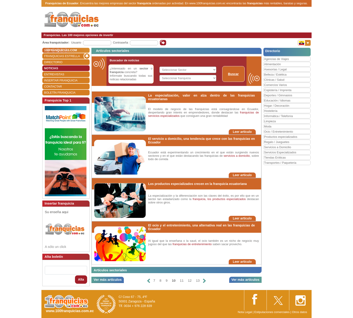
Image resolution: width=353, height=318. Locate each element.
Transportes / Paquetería (280, 162)
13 (198, 280)
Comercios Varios (275, 85)
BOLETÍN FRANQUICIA (59, 92)
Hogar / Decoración (276, 105)
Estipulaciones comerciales (272, 312)
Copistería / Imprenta (277, 90)
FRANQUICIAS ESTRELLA (62, 56)
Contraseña (120, 42)
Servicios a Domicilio (277, 147)
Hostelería (270, 111)
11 (182, 280)
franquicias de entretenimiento (192, 244)
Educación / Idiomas (277, 100)
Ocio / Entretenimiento (278, 131)
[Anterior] (148, 281)
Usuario (76, 42)
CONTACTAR (53, 86)
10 (174, 280)
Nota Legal (245, 312)
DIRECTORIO (53, 62)
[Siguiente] (204, 281)
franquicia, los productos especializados (219, 199)
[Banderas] (304, 43)
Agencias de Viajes (276, 59)
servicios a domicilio (237, 155)
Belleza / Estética (275, 74)
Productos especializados (280, 136)
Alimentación (272, 64)
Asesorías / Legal (275, 69)
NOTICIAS (51, 68)
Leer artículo (242, 132)
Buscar (233, 74)
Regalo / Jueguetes (276, 142)
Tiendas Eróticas (275, 157)
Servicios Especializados (280, 152)
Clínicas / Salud (274, 79)
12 (190, 280)
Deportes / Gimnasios (278, 95)
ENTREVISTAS (54, 74)
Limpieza (270, 121)
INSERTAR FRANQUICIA (60, 80)
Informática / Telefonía (278, 116)
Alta (81, 279)
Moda (268, 126)
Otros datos (299, 312)
